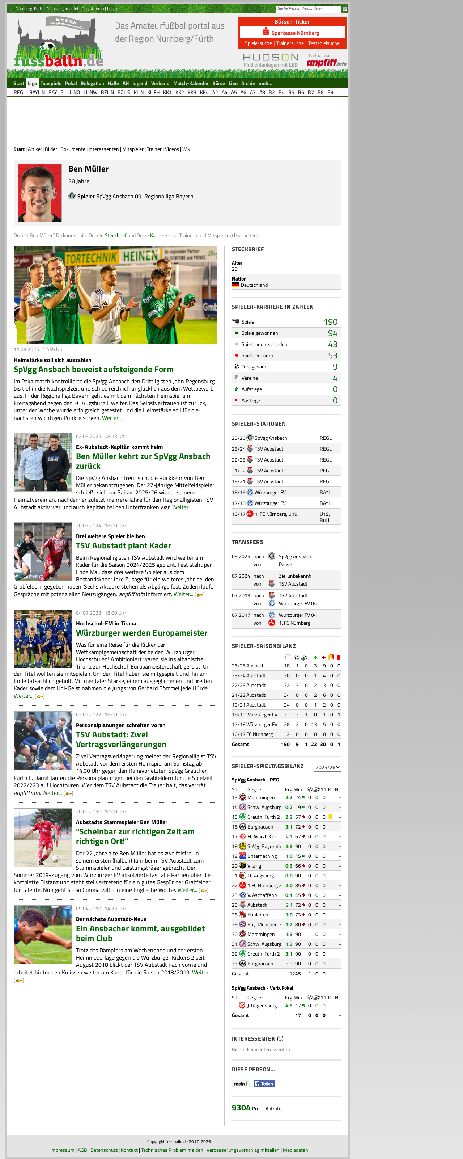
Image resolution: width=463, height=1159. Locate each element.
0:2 (289, 807)
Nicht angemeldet (62, 8)
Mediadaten (295, 1150)
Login (112, 8)
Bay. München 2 (264, 924)
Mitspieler (133, 149)
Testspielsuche (324, 43)
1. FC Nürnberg (270, 514)
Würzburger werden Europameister (142, 632)
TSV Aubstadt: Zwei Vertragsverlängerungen (121, 739)
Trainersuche (290, 43)
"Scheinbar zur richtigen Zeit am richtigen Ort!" (135, 836)
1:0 (289, 856)
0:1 (289, 895)
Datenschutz (104, 1150)
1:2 (289, 924)
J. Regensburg (262, 1005)
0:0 (289, 875)
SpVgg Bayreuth (264, 846)
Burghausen (260, 826)
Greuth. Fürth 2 (263, 817)
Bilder (51, 149)
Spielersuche (258, 43)
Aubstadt (256, 675)
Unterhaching (262, 856)
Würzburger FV (270, 492)
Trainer (154, 149)
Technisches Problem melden (172, 1150)
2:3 (289, 846)
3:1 (289, 826)
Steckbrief (116, 235)
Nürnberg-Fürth (29, 8)
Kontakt (129, 1150)
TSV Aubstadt (269, 448)
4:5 (289, 1005)
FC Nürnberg (259, 734)
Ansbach (255, 665)
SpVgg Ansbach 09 (118, 196)
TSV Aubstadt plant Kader (123, 545)
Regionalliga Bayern (169, 196)
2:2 (289, 797)
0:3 (289, 865)
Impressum (62, 1150)
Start (19, 149)
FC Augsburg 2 (262, 875)
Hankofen (257, 914)
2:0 (289, 885)
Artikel (35, 149)
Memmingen (261, 797)
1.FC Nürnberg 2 (264, 885)
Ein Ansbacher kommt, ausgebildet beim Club (140, 933)
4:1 (289, 836)
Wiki (186, 149)
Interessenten (104, 149)
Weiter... (112, 417)
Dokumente (72, 149)
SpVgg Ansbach (271, 438)
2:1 (289, 905)
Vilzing (254, 865)
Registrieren (93, 8)
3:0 (289, 963)
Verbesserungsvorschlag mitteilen (243, 1150)
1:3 (289, 934)
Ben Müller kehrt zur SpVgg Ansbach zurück (143, 461)
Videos (172, 149)
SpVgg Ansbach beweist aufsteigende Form (94, 369)
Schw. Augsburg (264, 807)
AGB (82, 1150)
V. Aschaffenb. (262, 895)
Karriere (158, 235)
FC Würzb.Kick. (262, 836)
